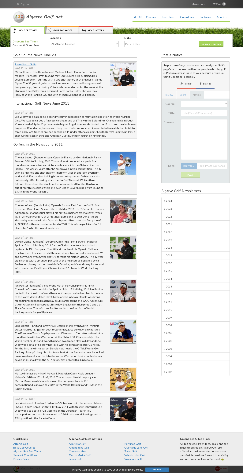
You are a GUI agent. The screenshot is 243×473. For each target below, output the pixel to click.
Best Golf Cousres (24, 447)
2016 (168, 263)
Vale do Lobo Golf (134, 455)
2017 (168, 255)
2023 (168, 208)
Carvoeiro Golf (77, 451)
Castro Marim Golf (80, 455)
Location (55, 37)
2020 (168, 232)
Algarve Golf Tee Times (27, 451)
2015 (168, 271)
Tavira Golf (130, 451)
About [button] (222, 17)
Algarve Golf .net (37, 17)
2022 (168, 216)
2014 (168, 278)
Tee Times (168, 17)
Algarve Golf (20, 443)
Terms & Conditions (25, 455)
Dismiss (157, 469)
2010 (168, 309)
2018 (168, 247)
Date (127, 37)
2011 (168, 302)
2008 (168, 325)
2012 (168, 294)
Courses (151, 17)
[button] (140, 17)
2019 (168, 239)
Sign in (23, 4)
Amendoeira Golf (79, 447)
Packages (205, 17)
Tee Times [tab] (25, 30)
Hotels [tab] (93, 30)
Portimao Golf (132, 443)
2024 (168, 201)
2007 (168, 333)
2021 (168, 224)
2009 (168, 317)
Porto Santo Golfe (25, 64)
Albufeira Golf (77, 443)
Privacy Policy (21, 458)
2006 (168, 340)
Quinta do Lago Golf (136, 447)
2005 (168, 348)
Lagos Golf (75, 458)
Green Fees (187, 17)
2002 (168, 372)
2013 (168, 286)
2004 (168, 356)
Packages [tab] (60, 30)
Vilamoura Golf (133, 458)
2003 (168, 364)
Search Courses (211, 43)
